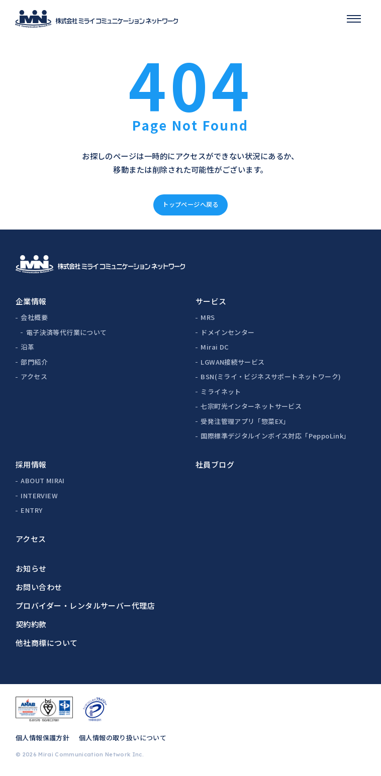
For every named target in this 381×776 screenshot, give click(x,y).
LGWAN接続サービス (232, 362)
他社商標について (47, 642)
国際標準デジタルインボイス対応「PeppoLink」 (275, 435)
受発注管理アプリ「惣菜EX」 (245, 421)
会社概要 (34, 317)
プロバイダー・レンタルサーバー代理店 (85, 605)
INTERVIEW (39, 495)
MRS (208, 317)
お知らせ (31, 568)
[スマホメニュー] (354, 19)
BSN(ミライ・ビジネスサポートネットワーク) (271, 376)
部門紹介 (34, 362)
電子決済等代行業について (66, 332)
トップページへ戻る (190, 204)
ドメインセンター (227, 332)
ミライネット (221, 391)
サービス (211, 301)
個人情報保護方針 (42, 737)
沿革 (27, 347)
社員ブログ (215, 464)
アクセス (34, 376)
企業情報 (31, 301)
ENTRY (31, 510)
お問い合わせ (39, 587)
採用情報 (31, 464)
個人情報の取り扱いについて (122, 737)
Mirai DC (215, 347)
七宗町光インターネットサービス (251, 406)
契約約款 (31, 624)
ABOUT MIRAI (42, 480)
